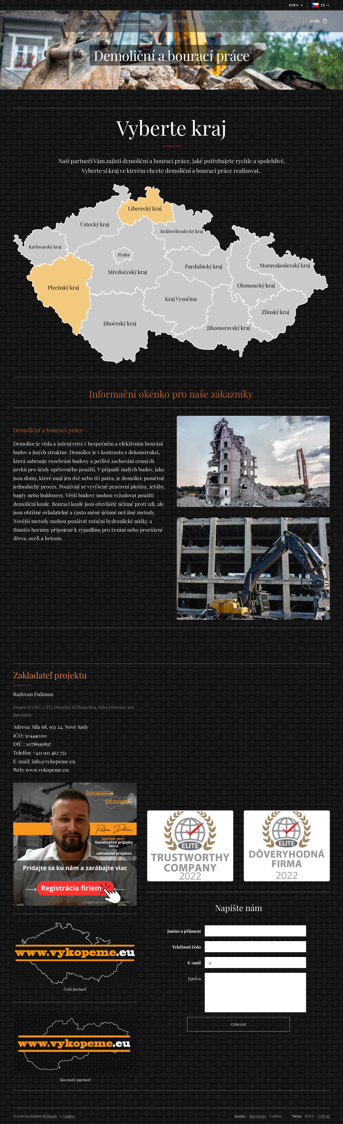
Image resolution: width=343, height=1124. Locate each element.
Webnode (50, 1116)
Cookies (69, 1116)
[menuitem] (118, 21)
